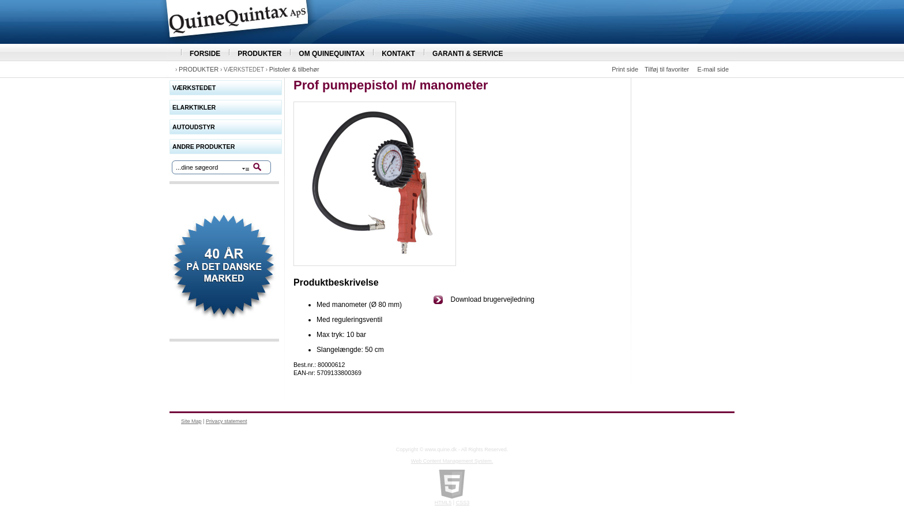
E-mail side (713, 69)
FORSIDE (205, 54)
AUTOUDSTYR (193, 126)
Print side (625, 69)
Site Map (191, 421)
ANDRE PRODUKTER (203, 146)
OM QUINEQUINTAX (331, 54)
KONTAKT (398, 54)
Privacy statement (226, 421)
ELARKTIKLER (194, 107)
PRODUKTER (259, 54)
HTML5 (443, 502)
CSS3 (463, 502)
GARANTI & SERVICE (467, 54)
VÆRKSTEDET (194, 87)
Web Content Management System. (452, 461)
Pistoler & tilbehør (294, 69)
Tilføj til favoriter (667, 69)
